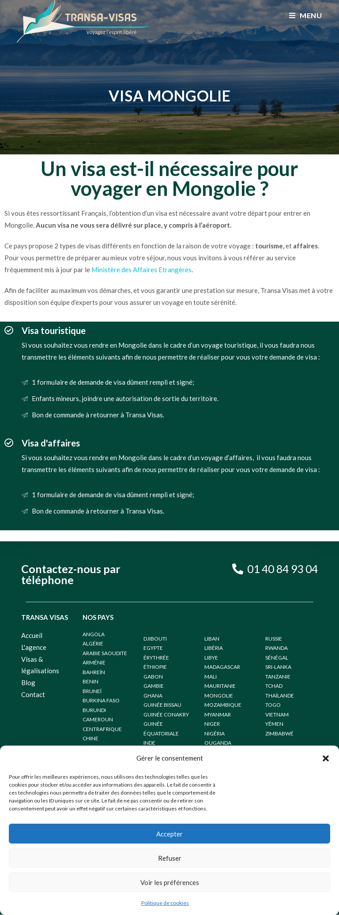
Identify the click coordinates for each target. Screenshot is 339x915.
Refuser (169, 858)
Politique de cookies (165, 903)
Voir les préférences (169, 882)
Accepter (169, 834)
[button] (325, 758)
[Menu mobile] (305, 15)
